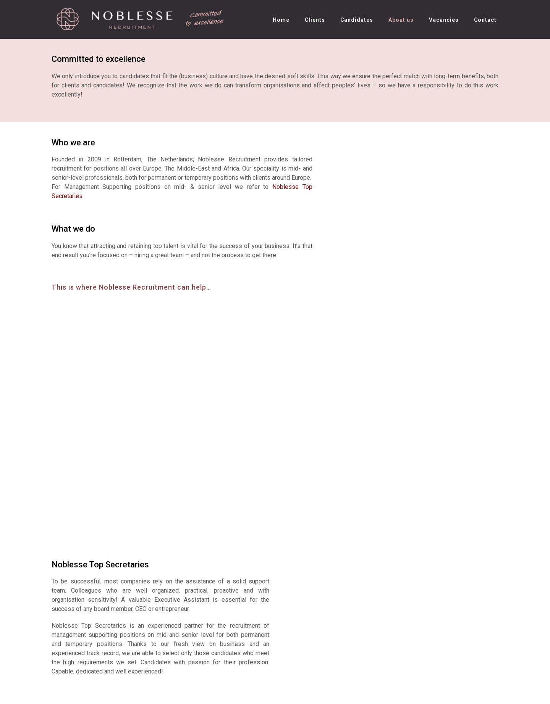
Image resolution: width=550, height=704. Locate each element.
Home (281, 20)
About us (401, 20)
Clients (315, 20)
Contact (485, 20)
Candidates (356, 20)
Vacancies (444, 20)
